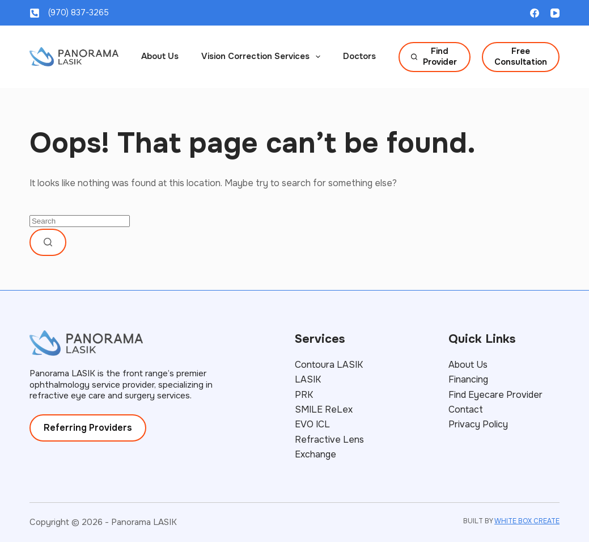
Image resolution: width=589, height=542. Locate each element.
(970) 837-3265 (78, 12)
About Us (160, 56)
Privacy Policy (478, 424)
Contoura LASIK (329, 365)
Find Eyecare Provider (495, 395)
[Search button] (47, 242)
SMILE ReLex (324, 409)
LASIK (308, 379)
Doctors (359, 56)
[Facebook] (534, 13)
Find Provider (434, 56)
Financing (468, 379)
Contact (465, 409)
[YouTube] (555, 13)
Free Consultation (520, 56)
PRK (304, 395)
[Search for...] (79, 221)
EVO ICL (312, 424)
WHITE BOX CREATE (527, 521)
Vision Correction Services (263, 57)
